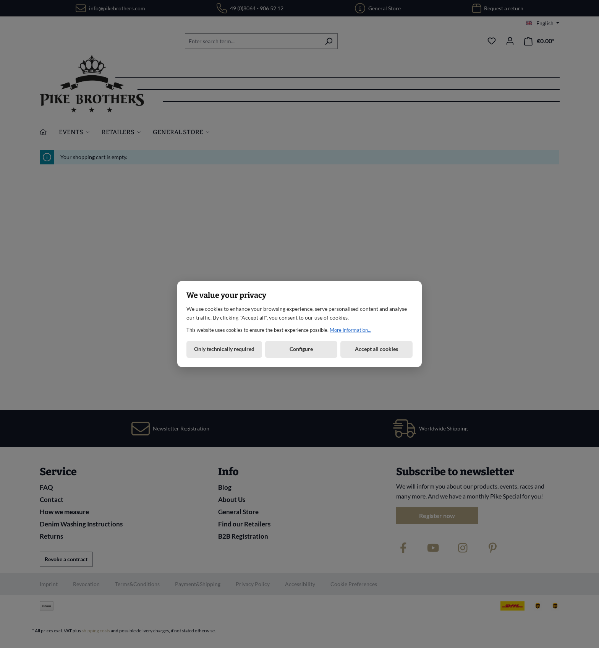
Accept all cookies (376, 349)
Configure (301, 349)
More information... (350, 330)
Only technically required (224, 349)
